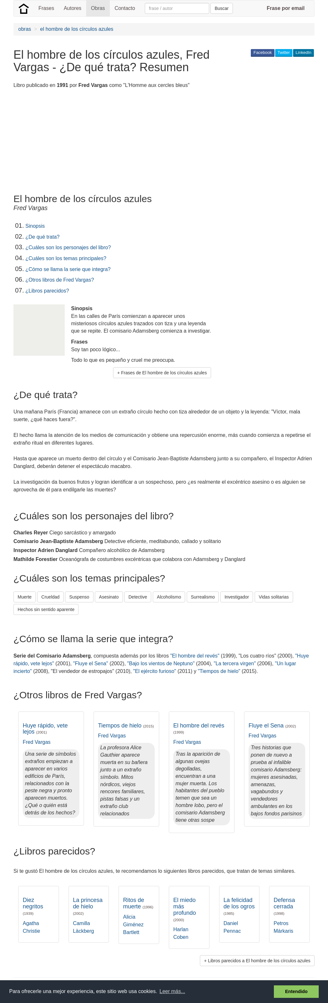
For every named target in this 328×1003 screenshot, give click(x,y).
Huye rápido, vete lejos (45, 728)
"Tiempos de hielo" (219, 671)
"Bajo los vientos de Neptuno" (161, 663)
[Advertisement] (130, 142)
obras (24, 29)
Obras (98, 8)
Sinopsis (35, 226)
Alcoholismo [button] (169, 596)
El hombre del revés (198, 728)
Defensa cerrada (284, 906)
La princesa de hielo (88, 906)
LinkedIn (303, 52)
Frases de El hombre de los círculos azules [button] (164, 372)
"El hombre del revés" (194, 656)
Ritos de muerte (138, 903)
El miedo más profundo (184, 909)
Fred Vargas (37, 742)
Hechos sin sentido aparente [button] (46, 609)
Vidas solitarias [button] (274, 596)
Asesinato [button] (109, 596)
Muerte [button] (25, 596)
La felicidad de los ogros (239, 906)
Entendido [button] (296, 991)
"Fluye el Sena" (90, 663)
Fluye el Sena (272, 725)
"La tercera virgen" (235, 663)
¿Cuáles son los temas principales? (65, 258)
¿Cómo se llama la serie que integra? (68, 269)
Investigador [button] (237, 596)
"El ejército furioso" (154, 671)
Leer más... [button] (172, 991)
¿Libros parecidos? (47, 290)
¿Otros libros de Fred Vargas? (59, 280)
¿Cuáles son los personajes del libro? (68, 247)
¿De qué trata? (42, 237)
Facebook (262, 52)
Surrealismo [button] (203, 596)
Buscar (222, 8)
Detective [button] (137, 596)
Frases (46, 8)
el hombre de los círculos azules (76, 29)
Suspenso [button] (79, 596)
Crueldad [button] (50, 596)
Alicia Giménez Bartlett (133, 924)
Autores (72, 8)
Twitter (284, 52)
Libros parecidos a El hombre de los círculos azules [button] (259, 960)
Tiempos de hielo (126, 725)
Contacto (125, 8)
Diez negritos (33, 906)
